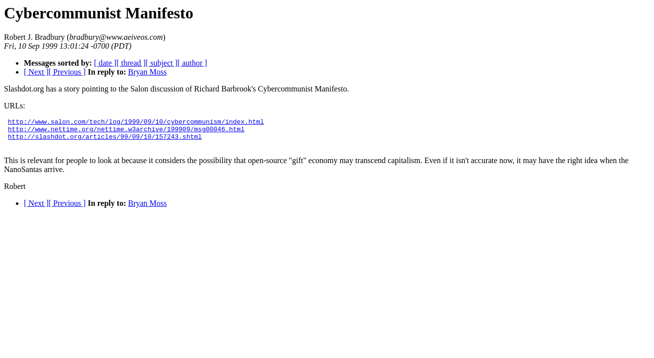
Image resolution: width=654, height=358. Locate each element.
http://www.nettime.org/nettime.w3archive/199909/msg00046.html (126, 131)
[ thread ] (131, 63)
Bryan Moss (147, 72)
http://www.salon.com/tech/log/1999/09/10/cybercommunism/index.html (136, 122)
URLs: (14, 105)
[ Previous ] (67, 72)
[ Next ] (36, 72)
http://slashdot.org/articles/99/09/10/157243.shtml (105, 140)
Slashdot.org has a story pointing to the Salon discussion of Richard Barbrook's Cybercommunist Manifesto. (176, 89)
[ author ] (192, 63)
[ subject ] (162, 63)
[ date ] (105, 63)
